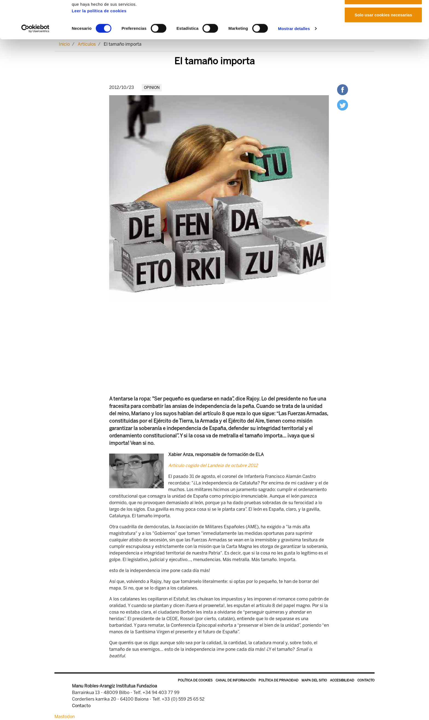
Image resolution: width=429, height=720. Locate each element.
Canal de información (236, 680)
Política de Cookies (195, 680)
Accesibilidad (342, 680)
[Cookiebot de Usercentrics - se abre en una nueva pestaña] (35, 64)
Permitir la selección (383, 32)
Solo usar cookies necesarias (383, 50)
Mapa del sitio (314, 680)
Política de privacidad (278, 680)
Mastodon (64, 716)
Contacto (366, 680)
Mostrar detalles (294, 64)
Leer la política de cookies (99, 46)
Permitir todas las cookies (383, 14)
